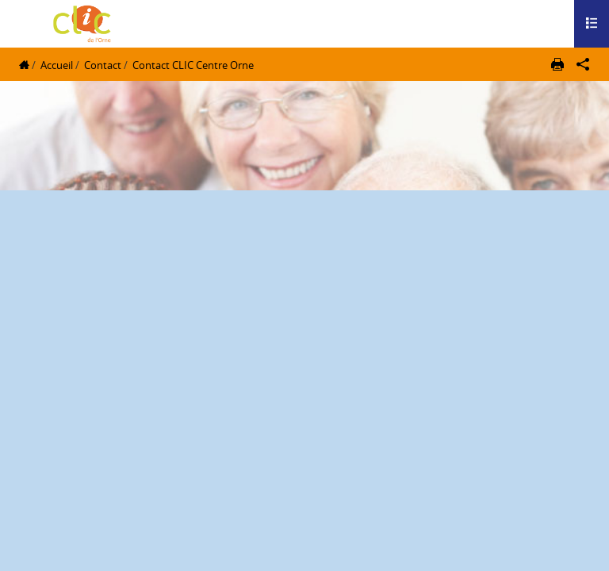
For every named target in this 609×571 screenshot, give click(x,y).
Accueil (56, 65)
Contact (102, 65)
